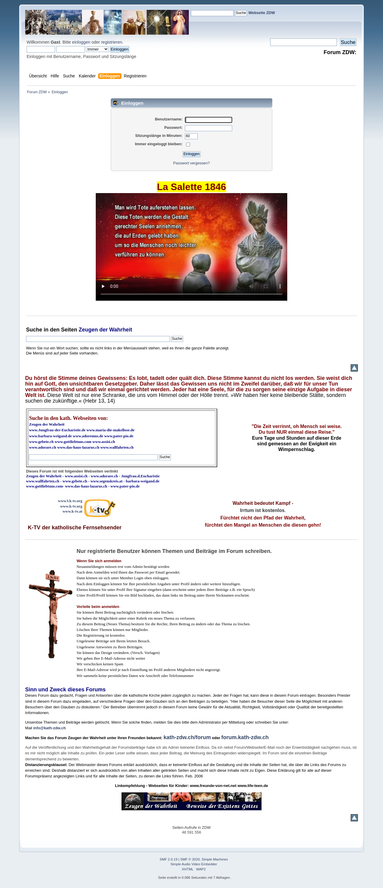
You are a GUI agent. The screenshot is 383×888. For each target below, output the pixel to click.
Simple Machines (215, 859)
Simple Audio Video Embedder (194, 864)
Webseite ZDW (261, 12)
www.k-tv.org (71, 506)
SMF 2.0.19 (169, 859)
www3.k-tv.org (70, 501)
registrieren (111, 42)
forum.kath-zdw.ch (245, 737)
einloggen (81, 42)
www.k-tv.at (72, 511)
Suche (34, 330)
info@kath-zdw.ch (49, 728)
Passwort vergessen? (191, 163)
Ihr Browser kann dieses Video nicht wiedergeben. (191, 247)
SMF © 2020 (190, 859)
